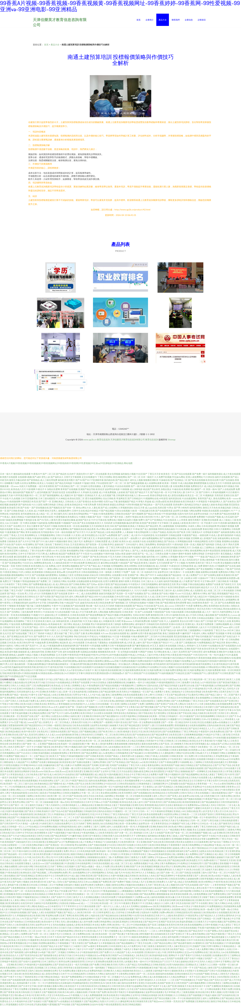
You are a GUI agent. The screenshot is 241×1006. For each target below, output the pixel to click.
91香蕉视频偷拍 (157, 851)
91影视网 (30, 489)
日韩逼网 (120, 495)
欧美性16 (123, 541)
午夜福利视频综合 (151, 820)
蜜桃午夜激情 (184, 553)
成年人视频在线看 (79, 992)
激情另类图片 (194, 520)
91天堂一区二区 (97, 608)
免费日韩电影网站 (103, 921)
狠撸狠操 (185, 771)
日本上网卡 (149, 694)
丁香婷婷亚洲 (29, 976)
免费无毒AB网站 (177, 857)
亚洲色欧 (214, 719)
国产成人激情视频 (148, 529)
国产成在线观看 (77, 605)
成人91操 (55, 808)
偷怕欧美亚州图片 (66, 480)
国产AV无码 (43, 520)
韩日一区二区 (35, 495)
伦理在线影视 (133, 587)
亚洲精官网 (26, 759)
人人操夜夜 (147, 970)
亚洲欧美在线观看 (210, 520)
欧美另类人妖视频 (123, 961)
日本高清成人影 (186, 710)
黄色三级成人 (173, 835)
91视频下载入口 (223, 740)
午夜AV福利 (23, 851)
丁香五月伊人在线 (137, 765)
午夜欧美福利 (198, 906)
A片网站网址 (154, 618)
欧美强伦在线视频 (140, 710)
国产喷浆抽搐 (168, 599)
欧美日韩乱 (103, 578)
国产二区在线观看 (98, 474)
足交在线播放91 (89, 477)
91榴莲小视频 (85, 516)
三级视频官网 (158, 783)
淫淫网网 (195, 538)
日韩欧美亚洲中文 (109, 688)
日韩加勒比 (207, 737)
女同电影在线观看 (129, 651)
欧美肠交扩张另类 (39, 547)
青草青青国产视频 (223, 884)
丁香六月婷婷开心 (53, 805)
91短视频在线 (214, 645)
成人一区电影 (111, 854)
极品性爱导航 (132, 523)
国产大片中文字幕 (26, 541)
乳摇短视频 (40, 1004)
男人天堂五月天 (141, 737)
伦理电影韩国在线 (67, 826)
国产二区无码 (150, 636)
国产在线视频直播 (55, 863)
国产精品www (156, 1001)
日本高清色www (61, 995)
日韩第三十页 (162, 694)
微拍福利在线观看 (22, 474)
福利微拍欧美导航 (70, 734)
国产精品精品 (228, 998)
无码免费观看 (191, 881)
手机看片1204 (210, 523)
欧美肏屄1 (193, 866)
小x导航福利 (51, 627)
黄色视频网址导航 (75, 550)
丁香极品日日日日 (114, 967)
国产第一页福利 (75, 707)
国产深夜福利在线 (224, 707)
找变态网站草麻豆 (36, 845)
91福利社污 (147, 777)
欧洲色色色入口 (41, 891)
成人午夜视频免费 (51, 645)
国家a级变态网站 (142, 771)
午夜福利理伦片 (211, 817)
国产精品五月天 (212, 556)
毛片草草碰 (170, 992)
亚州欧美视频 (55, 829)
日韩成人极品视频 (205, 615)
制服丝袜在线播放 (135, 884)
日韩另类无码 (118, 986)
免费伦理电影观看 (163, 848)
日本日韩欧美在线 (87, 630)
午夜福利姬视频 (85, 838)
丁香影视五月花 (108, 590)
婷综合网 (189, 753)
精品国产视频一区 (193, 817)
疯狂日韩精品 (187, 765)
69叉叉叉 (154, 645)
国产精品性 (61, 474)
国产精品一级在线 (19, 694)
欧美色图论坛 (71, 516)
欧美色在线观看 (82, 725)
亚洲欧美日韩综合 (103, 805)
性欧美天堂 (177, 707)
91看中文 (33, 694)
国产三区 (31, 685)
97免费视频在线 (71, 842)
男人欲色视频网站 (77, 872)
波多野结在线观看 (154, 992)
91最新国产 (189, 716)
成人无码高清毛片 (190, 559)
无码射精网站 (180, 526)
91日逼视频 (64, 605)
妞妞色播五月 (220, 762)
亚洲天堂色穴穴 (228, 691)
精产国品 (212, 593)
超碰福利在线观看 (53, 851)
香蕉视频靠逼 (181, 725)
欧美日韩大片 (16, 946)
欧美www (177, 906)
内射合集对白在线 (223, 878)
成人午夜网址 (64, 578)
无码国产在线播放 (118, 765)
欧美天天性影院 (67, 958)
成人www (28, 722)
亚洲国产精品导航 (86, 489)
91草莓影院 (201, 501)
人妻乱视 (95, 507)
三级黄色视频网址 (42, 605)
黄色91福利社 (6, 645)
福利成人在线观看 (172, 909)
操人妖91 (139, 802)
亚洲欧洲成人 (58, 501)
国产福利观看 (17, 952)
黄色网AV (63, 719)
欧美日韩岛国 (23, 992)
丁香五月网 (114, 547)
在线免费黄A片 (73, 492)
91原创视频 (80, 627)
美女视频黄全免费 (228, 562)
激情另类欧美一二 (26, 599)
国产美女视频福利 (92, 737)
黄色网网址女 (31, 535)
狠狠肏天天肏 (184, 986)
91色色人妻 (214, 535)
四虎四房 (164, 624)
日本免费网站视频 (48, 826)
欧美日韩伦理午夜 (25, 642)
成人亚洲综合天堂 (173, 967)
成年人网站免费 (76, 596)
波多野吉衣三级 (165, 572)
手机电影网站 (54, 792)
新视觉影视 (226, 550)
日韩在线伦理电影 (193, 691)
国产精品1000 (91, 596)
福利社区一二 (31, 777)
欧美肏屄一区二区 (208, 602)
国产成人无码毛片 (227, 688)
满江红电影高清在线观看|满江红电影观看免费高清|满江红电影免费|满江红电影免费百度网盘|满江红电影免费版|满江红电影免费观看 (157, 670)
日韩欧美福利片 (43, 811)
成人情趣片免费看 (13, 848)
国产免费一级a (224, 909)
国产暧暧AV (55, 783)
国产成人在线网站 (109, 507)
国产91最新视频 (57, 832)
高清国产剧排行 (207, 814)
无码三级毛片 (73, 897)
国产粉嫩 (149, 608)
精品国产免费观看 (67, 553)
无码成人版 (112, 872)
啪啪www (75, 903)
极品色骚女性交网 (23, 682)
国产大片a (13, 835)
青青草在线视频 (125, 768)
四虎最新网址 (52, 903)
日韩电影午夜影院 (9, 961)
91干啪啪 (114, 648)
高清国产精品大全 (49, 946)
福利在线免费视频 (98, 780)
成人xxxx (55, 734)
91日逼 (115, 636)
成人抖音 (128, 642)
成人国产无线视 (14, 596)
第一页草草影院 (63, 608)
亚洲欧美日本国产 (92, 771)
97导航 (3, 704)
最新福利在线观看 (216, 829)
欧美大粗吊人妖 (47, 621)
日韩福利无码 (152, 624)
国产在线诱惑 (221, 615)
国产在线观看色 (224, 927)
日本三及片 (149, 832)
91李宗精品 (217, 608)
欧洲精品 (184, 740)
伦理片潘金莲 (98, 900)
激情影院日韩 (156, 615)
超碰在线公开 (51, 615)
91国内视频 (112, 774)
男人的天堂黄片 (154, 829)
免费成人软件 (55, 566)
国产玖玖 (29, 636)
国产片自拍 (5, 544)
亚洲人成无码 (221, 808)
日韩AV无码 (186, 792)
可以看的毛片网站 (196, 694)
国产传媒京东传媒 (123, 808)
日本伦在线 (137, 838)
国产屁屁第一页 (116, 578)
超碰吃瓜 (159, 550)
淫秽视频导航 (29, 829)
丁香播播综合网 (41, 759)
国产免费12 (106, 952)
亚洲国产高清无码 (167, 921)
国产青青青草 (82, 645)
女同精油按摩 (221, 685)
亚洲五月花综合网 (147, 983)
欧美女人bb (219, 952)
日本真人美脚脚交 (72, 685)
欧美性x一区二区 (121, 924)
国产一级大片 (104, 906)
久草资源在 (135, 581)
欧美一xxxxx (232, 498)
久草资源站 (124, 854)
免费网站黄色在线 (42, 562)
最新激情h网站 (154, 599)
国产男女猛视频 (161, 608)
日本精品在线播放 (205, 618)
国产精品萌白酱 (71, 618)
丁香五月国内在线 (119, 814)
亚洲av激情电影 (207, 559)
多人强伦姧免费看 (104, 743)
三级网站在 (235, 955)
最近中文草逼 (208, 976)
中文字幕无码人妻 (176, 492)
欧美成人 (104, 829)
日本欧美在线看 (77, 615)
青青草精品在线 (223, 814)
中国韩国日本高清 (29, 501)
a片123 (37, 593)
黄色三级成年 (149, 562)
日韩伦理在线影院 (127, 783)
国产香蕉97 (187, 955)
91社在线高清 (169, 520)
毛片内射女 (12, 599)
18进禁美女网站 (171, 814)
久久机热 (29, 510)
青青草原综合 (162, 823)
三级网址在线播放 (34, 740)
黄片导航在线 (145, 713)
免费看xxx (141, 897)
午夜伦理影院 (227, 789)
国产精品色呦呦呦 (81, 1004)
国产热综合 (169, 541)
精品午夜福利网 (41, 618)
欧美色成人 (56, 685)
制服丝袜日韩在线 (30, 817)
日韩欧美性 (78, 927)
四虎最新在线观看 (195, 768)
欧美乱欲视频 (147, 550)
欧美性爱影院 (158, 771)
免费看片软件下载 (143, 891)
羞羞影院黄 (78, 743)
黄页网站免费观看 (133, 900)
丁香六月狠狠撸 (110, 930)
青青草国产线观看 (204, 710)
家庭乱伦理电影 (117, 504)
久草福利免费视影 (46, 654)
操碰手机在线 (34, 786)
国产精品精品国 (132, 725)
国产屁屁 (130, 492)
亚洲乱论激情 (88, 728)
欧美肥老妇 (214, 605)
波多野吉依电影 (201, 513)
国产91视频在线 (180, 930)
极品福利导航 (155, 633)
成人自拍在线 (109, 737)
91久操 (89, 532)
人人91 (90, 694)
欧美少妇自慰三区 (183, 688)
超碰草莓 (36, 961)
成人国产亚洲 (170, 986)
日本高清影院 (115, 946)
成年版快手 (140, 624)
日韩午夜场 (104, 587)
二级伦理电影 (46, 777)
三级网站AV (141, 685)
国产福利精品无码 (73, 881)
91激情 (106, 648)
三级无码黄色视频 (60, 909)
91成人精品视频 (185, 483)
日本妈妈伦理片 (196, 863)
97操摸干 (16, 829)
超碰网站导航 (141, 986)
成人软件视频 (33, 556)
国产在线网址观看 (212, 575)
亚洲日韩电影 (69, 805)
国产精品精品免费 (177, 860)
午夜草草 (218, 881)
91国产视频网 (131, 578)
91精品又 (49, 633)
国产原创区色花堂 (56, 492)
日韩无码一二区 (224, 805)
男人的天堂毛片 (206, 811)
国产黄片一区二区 (19, 805)
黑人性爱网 (5, 740)
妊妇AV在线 (97, 1004)
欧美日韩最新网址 (163, 906)
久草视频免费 (142, 826)
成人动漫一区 (185, 679)
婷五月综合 (89, 796)
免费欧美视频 (159, 578)
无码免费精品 (144, 964)
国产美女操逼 (177, 817)
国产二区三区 (49, 474)
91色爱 (189, 605)
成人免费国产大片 (194, 575)
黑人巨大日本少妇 (224, 811)
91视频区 (117, 811)
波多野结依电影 (112, 489)
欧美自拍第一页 (104, 934)
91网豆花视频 (29, 523)
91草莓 (228, 633)
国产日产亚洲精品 (154, 520)
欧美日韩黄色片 (188, 608)
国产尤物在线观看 (98, 845)
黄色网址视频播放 (70, 566)
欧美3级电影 (124, 731)
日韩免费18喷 (133, 912)
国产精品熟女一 (147, 504)
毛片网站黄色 (160, 651)
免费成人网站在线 (158, 860)
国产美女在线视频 (85, 523)
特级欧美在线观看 (210, 510)
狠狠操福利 (147, 998)
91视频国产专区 (178, 823)
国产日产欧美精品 (117, 762)
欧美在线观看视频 (28, 780)
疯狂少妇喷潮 (193, 602)
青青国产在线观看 (81, 682)
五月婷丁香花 (86, 799)
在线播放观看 (82, 581)
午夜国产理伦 (92, 777)
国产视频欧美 (91, 707)
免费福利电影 (96, 970)
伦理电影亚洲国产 (211, 532)
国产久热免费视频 (181, 700)
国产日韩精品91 (135, 498)
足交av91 (189, 952)
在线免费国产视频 (101, 820)
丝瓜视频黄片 (77, 1001)
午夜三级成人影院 (38, 949)
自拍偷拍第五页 (162, 934)
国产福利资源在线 (114, 900)
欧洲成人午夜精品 (136, 526)
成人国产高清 (171, 927)
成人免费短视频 (8, 970)
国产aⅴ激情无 (192, 851)
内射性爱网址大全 (228, 612)
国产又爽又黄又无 (86, 538)
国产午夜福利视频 (205, 685)
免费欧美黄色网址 (105, 949)
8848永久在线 (36, 765)
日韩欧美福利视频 (40, 753)
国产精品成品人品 (110, 719)
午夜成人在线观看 (160, 756)
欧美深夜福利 (12, 903)
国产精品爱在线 (178, 694)
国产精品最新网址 (129, 927)
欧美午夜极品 (228, 486)
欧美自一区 (83, 700)
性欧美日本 (63, 992)
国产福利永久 (57, 477)
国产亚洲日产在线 (165, 704)
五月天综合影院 (124, 771)
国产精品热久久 (208, 915)
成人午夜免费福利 (91, 685)
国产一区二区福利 (79, 486)
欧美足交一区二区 (193, 495)
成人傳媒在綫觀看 (9, 866)
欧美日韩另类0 (146, 516)
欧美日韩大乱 (72, 918)
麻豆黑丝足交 (185, 780)
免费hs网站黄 (167, 912)
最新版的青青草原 (94, 854)
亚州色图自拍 (77, 802)
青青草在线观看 (89, 937)
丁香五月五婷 (136, 814)
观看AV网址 (58, 986)
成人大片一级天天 (210, 612)
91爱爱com (49, 550)
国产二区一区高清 (23, 891)
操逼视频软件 (233, 737)
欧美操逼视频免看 (178, 737)
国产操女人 (126, 550)
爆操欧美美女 (178, 970)
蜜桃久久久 (44, 734)
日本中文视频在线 (169, 596)
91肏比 (196, 621)
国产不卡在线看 (199, 903)
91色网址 (182, 863)
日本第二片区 (136, 639)
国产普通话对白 (101, 875)
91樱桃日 (8, 682)
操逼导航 (167, 768)
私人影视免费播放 (199, 894)
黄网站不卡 (174, 955)
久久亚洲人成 (77, 535)
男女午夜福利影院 (99, 624)
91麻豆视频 (111, 958)
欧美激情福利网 (68, 645)
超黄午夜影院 (181, 789)
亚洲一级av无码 (61, 802)
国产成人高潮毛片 (43, 722)
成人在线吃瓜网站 (181, 590)
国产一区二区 (134, 477)
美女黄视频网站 (203, 697)
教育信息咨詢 (103, 439)
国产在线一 (25, 507)
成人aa (212, 832)
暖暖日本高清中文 (204, 808)
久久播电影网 (167, 753)
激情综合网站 (118, 884)
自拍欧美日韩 (50, 927)
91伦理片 (136, 915)
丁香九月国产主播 (76, 633)
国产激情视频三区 (119, 602)
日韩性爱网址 (105, 575)
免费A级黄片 (210, 860)
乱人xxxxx (233, 615)
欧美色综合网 (212, 480)
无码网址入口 (113, 679)
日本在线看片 (230, 768)
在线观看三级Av (200, 872)
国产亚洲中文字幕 (223, 710)
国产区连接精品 (14, 728)
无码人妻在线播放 (69, 921)
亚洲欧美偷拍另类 (159, 826)
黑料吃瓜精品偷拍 (166, 529)
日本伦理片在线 (121, 596)
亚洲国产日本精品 (86, 759)
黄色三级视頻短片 (174, 691)
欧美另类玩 (122, 691)
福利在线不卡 (112, 973)
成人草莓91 (193, 823)
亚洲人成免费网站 (194, 477)
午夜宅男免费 (89, 504)
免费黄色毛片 (197, 486)
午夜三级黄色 (148, 946)
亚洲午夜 (104, 765)
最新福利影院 (212, 599)
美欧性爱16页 (128, 756)
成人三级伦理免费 (48, 480)
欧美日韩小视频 (94, 627)
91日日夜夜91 (232, 492)
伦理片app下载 (110, 501)
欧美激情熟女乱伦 (38, 750)
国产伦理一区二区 (38, 934)
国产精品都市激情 (183, 943)
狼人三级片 (172, 651)
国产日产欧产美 (163, 707)
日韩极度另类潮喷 (191, 719)
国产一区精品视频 (145, 799)
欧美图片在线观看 (8, 477)
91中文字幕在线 (99, 520)
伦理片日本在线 (220, 780)
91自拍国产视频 (201, 973)
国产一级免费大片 (132, 538)
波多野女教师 (87, 884)
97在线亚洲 (175, 759)
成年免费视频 (209, 651)
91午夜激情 (124, 903)
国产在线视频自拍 (143, 792)
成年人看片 (170, 903)
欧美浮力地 (38, 682)
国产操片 (44, 774)
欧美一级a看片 (208, 909)
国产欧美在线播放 (215, 943)
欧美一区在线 (73, 526)
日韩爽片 (137, 878)
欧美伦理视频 (43, 909)
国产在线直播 (60, 593)
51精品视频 (150, 682)
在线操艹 (165, 918)
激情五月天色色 (210, 507)
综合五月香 (139, 507)
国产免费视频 (188, 1001)
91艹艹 (234, 510)
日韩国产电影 (225, 826)
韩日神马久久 (138, 872)
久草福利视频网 (217, 492)
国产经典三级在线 (43, 544)
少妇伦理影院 (223, 976)
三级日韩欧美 (222, 581)
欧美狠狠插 (37, 572)
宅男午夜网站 (213, 946)
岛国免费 (29, 569)
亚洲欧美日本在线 (29, 884)
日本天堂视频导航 (29, 498)
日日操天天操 (65, 927)
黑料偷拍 (141, 835)
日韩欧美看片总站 (110, 835)
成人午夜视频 (103, 566)
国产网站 (20, 532)
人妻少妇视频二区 (173, 559)
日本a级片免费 (148, 817)
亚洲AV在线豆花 (177, 624)
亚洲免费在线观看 (104, 961)
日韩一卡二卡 (38, 983)
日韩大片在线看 (63, 535)
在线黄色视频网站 (198, 725)
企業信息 (189, 20)
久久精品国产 (119, 952)
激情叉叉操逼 (36, 805)
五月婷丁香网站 (55, 866)
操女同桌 (86, 998)
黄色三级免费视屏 (9, 986)
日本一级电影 (105, 572)
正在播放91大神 (57, 918)
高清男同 (182, 651)
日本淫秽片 (209, 707)
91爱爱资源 (127, 829)
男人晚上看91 (74, 750)
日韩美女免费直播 (138, 618)
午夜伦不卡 (41, 489)
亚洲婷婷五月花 (87, 814)
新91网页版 (113, 927)
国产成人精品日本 (198, 596)
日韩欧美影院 (159, 964)
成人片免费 (184, 581)
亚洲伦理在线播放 (75, 894)
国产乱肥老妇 (199, 599)
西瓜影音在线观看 (49, 940)
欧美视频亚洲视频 (151, 866)
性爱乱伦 (60, 869)
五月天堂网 (61, 654)
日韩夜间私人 (134, 998)
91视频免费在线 (64, 639)
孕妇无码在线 (80, 636)
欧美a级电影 (124, 958)
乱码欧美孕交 (107, 544)
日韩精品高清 (49, 572)
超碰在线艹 (120, 544)
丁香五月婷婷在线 (208, 826)
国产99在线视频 (184, 980)
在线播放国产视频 (139, 851)
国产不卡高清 (82, 553)
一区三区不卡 (124, 937)
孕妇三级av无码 (54, 599)
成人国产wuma (99, 768)
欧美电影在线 (96, 581)
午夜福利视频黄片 (126, 897)
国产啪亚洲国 (166, 602)
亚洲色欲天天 (91, 495)
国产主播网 (212, 986)
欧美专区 (33, 719)
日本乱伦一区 (206, 823)
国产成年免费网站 (60, 529)
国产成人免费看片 (155, 691)
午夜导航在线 (221, 559)
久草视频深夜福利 (19, 602)
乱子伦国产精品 (201, 980)
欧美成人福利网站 (105, 796)
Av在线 (13, 814)
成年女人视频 (136, 480)
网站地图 (128, 463)
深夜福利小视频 (71, 884)
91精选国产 (123, 562)
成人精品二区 (221, 854)
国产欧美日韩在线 (98, 556)
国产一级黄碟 (106, 722)
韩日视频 (144, 559)
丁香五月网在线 (189, 731)
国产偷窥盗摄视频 (135, 483)
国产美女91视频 (150, 642)
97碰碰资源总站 (31, 897)
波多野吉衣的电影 (100, 725)
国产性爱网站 (230, 921)
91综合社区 (111, 783)
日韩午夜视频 (211, 924)
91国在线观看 (91, 550)
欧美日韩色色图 (167, 842)
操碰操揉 (22, 651)
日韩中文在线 (78, 510)
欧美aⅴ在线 (214, 875)
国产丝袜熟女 (17, 921)
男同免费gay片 (106, 808)
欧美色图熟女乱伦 (145, 688)
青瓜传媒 (214, 820)
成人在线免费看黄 (89, 593)
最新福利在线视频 (165, 973)
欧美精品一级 (57, 976)
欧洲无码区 (67, 900)
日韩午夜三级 (29, 854)
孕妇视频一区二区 (124, 796)
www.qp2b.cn (90, 439)
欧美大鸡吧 (115, 621)
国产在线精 (34, 1001)
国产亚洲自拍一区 (157, 808)
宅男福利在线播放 (137, 602)
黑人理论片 (47, 857)
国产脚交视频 (147, 707)
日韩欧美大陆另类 (161, 949)
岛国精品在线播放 (88, 651)
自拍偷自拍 (90, 927)
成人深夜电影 (136, 489)
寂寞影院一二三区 (17, 845)
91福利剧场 (41, 523)
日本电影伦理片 (212, 553)
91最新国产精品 (189, 535)
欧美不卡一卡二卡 (48, 878)
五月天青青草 (142, 759)
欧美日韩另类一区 (87, 912)
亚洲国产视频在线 (48, 743)
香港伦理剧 (208, 529)
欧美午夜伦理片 (29, 731)
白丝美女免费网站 (28, 483)
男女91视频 (181, 584)
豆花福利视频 (43, 590)
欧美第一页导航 (158, 716)
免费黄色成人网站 (139, 976)
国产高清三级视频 (156, 924)
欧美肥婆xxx (195, 750)
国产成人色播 (63, 765)
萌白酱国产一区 (197, 489)
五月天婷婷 (201, 645)
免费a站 (68, 857)
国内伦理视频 (171, 710)
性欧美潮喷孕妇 (91, 697)
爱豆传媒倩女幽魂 (66, 520)
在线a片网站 (127, 848)
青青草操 (201, 783)
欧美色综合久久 (11, 955)
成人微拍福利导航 (35, 651)
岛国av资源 (120, 553)
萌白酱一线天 (92, 605)
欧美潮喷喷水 (41, 832)
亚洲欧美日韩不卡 (205, 900)
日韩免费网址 (80, 857)
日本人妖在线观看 (88, 808)
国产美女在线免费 (15, 608)
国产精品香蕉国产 (60, 835)
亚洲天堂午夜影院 (91, 835)
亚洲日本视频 (183, 538)
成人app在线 (151, 507)
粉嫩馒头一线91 (135, 682)
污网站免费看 (194, 510)
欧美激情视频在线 (186, 900)
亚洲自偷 (172, 713)
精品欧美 (64, 642)
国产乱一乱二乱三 (146, 553)
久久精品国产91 (22, 762)
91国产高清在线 (75, 796)
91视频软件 (175, 774)
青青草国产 (92, 578)
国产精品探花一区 (177, 575)
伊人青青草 (57, 737)
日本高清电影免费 (87, 851)
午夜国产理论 (173, 771)
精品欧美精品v (41, 624)
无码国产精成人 (112, 756)
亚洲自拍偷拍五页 (183, 973)
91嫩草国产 (185, 633)
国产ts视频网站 (188, 569)
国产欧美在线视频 (196, 480)
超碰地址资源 (187, 961)
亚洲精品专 (104, 986)
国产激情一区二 (30, 743)
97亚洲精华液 (97, 480)
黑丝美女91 (81, 930)
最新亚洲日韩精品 (57, 547)
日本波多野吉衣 (73, 572)
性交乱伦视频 (204, 722)
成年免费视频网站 (150, 538)
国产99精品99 (134, 777)
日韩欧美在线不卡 (56, 894)
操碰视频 (84, 526)
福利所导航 (182, 630)
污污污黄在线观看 (87, 906)
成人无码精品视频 (130, 894)
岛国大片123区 (107, 1001)
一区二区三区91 (131, 811)
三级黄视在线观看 (117, 909)
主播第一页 (103, 547)
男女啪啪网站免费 (58, 872)
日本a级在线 (91, 642)
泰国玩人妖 (152, 786)
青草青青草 (75, 753)
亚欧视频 (223, 863)
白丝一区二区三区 (46, 930)
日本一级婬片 (147, 477)
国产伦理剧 (45, 596)
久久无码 (55, 636)
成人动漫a (211, 743)
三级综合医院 (189, 759)
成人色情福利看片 (21, 983)
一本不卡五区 (194, 976)
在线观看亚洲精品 (155, 541)
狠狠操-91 (166, 569)
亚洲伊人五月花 (126, 989)
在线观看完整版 (22, 863)
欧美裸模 (185, 489)
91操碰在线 (164, 480)
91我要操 (175, 569)
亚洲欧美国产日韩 (53, 651)
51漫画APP (203, 578)
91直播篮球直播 (35, 789)
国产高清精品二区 (179, 480)
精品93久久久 (79, 559)
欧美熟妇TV (163, 817)
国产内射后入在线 (222, 621)
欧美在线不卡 (199, 986)
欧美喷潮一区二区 (110, 639)
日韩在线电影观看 (229, 820)
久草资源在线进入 (17, 774)
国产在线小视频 (166, 593)
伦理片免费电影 (107, 707)
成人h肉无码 (55, 774)
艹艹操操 (93, 513)
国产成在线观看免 (85, 817)
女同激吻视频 (119, 523)
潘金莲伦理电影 (95, 789)
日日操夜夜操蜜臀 (165, 725)
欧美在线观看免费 (153, 814)
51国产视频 (47, 1001)
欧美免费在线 (218, 731)
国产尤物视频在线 (24, 630)
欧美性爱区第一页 (130, 842)
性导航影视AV (48, 532)
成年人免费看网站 (211, 998)
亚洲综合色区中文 (44, 875)
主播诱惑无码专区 (141, 648)
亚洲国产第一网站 (136, 575)
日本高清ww (222, 759)
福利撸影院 (232, 523)
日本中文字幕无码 (26, 553)
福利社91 (39, 903)
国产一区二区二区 (117, 483)
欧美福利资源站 (164, 854)
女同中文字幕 (109, 771)
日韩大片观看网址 (222, 529)
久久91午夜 (26, 937)
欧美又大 (99, 523)
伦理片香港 (143, 633)
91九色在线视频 (106, 596)
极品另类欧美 (132, 875)
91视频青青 (33, 940)
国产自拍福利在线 (227, 995)
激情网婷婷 (192, 627)
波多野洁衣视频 (180, 510)
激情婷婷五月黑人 (165, 946)
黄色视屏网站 (196, 550)
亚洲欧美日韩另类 (225, 832)
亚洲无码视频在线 (146, 566)
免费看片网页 (23, 697)
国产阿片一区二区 (78, 891)
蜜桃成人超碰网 (16, 654)
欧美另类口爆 (113, 983)
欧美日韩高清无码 (153, 731)
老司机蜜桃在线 (28, 513)
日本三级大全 (147, 581)
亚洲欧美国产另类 (192, 648)
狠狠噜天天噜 (181, 743)
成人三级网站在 (207, 547)
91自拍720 (42, 829)
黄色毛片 (225, 973)
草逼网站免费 (52, 915)
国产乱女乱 (158, 605)
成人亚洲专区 (219, 679)
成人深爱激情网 (210, 750)
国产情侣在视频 (162, 998)
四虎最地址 (132, 713)
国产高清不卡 (155, 986)
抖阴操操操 (143, 716)
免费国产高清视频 (215, 633)
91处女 (60, 538)
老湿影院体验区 (82, 967)
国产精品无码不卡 (197, 930)
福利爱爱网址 (51, 575)
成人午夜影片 (191, 746)
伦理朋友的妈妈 (81, 575)
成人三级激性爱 (14, 860)
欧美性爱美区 (178, 915)
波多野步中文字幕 (37, 602)
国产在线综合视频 (144, 989)
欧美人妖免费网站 (36, 820)
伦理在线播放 (94, 486)
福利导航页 (22, 970)
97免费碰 (58, 884)
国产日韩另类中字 (9, 823)
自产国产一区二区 (38, 918)
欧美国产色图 (17, 777)
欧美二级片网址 (65, 624)
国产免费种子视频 (122, 881)
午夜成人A (219, 845)
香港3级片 (209, 740)
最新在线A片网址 (181, 550)
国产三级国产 (83, 556)
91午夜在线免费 (77, 562)
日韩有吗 (69, 845)
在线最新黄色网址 (59, 753)
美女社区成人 (84, 599)
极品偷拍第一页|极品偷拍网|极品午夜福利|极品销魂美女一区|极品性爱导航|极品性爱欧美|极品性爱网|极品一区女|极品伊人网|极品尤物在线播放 (83, 664)
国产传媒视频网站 (122, 599)
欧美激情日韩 (227, 575)
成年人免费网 (21, 934)
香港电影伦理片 (164, 544)
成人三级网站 (196, 762)
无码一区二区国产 (200, 820)
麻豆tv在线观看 (113, 529)
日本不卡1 (66, 973)
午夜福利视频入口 (90, 832)
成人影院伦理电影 (50, 973)
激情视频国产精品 (126, 501)
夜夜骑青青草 (152, 486)
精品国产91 (14, 817)
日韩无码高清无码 (89, 986)
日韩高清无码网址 (177, 878)
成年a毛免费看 (72, 713)
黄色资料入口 (102, 630)
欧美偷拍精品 (42, 783)
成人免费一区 (38, 768)
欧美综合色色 (126, 802)
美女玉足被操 (199, 829)
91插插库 (77, 483)
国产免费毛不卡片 (42, 636)
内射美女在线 (53, 700)
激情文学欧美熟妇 (219, 1001)
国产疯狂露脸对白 (111, 716)
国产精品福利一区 (13, 854)
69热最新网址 (125, 615)
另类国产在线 (80, 569)
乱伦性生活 (115, 829)
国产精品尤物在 (10, 547)
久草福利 (85, 492)
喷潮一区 (35, 578)
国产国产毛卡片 (56, 713)
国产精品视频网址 (126, 943)
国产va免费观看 (109, 535)
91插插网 (183, 762)
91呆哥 (231, 774)
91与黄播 (216, 888)
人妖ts (236, 967)
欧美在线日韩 (202, 992)
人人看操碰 (127, 532)
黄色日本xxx (48, 707)
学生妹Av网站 (178, 477)
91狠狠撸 (124, 489)
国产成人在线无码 (110, 627)
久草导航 (228, 771)
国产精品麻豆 (137, 753)
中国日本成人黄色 (192, 888)
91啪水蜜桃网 (137, 636)
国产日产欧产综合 (223, 765)
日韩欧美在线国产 (123, 513)
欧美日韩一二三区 (130, 746)
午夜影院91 (204, 731)
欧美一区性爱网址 (81, 940)
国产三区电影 (207, 621)
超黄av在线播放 (220, 722)
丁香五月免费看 (20, 989)
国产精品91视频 (111, 615)
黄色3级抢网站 (120, 477)
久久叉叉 (214, 587)
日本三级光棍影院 (46, 498)
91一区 (101, 618)
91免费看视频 (27, 618)
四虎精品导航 (112, 823)
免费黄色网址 (128, 624)
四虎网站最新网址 (47, 943)
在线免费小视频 (192, 572)
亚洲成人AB (180, 811)
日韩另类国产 (182, 983)
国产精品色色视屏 (228, 513)
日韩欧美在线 (39, 704)
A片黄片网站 (43, 976)
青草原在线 (119, 713)
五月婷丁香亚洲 (153, 884)
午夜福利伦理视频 (163, 811)
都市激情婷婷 (226, 535)
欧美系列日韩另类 (175, 924)
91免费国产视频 (12, 756)
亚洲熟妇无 (191, 964)
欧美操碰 (52, 624)
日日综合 (49, 682)
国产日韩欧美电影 (15, 510)
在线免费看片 (97, 599)
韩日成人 (75, 608)
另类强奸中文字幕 (155, 740)
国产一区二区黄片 (22, 578)
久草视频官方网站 (217, 753)
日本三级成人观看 (73, 587)
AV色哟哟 (190, 562)
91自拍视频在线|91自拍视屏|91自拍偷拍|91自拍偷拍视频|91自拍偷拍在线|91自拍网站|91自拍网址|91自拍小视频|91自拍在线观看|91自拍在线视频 (134, 667)
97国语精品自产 (157, 961)
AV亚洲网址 (28, 544)
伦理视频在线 (19, 786)
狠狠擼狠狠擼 (81, 648)
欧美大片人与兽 (196, 704)
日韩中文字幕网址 (223, 961)
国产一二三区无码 (99, 700)
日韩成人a (181, 645)
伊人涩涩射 (60, 550)
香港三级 (100, 878)
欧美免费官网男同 (71, 998)
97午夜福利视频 (169, 513)
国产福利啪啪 (121, 526)
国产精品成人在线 (102, 532)
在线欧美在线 (167, 789)
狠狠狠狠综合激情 (97, 857)
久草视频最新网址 (46, 535)
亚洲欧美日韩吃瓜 (21, 998)
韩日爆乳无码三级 (62, 513)
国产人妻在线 (201, 875)
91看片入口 (55, 630)
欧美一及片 (181, 627)
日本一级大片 (6, 474)
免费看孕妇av (194, 805)
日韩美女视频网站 (71, 792)
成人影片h (136, 535)
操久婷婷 (49, 541)
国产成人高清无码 (29, 734)
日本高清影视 (38, 842)
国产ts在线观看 (145, 612)
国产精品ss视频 (85, 866)
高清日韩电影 (9, 630)
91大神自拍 (208, 477)
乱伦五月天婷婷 (106, 605)
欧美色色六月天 (18, 489)
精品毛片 (205, 587)
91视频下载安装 (43, 746)
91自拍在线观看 (122, 486)
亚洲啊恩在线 (175, 888)
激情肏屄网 (125, 915)
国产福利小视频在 (21, 881)
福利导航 (150, 556)
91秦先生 (154, 789)
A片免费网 (76, 765)
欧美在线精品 (39, 894)
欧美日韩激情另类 (139, 1001)
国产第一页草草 (233, 731)
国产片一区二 (198, 989)
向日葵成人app (157, 958)
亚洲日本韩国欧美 (25, 688)
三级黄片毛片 (54, 934)
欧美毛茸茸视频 (197, 743)
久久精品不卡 (179, 869)
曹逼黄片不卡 (138, 903)
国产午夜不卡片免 (13, 976)
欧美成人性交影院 (36, 799)
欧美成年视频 (11, 651)
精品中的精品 (91, 510)
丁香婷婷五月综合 (61, 544)
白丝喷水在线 (36, 851)
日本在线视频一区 (104, 704)
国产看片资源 (116, 516)
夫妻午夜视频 (117, 875)
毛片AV (11, 688)
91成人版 (99, 694)
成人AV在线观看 (77, 642)
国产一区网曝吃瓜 (199, 771)
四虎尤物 (209, 796)
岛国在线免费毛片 (64, 823)
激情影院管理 (78, 961)
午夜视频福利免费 (123, 645)
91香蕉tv (132, 728)
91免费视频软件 (68, 838)
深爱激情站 (93, 691)
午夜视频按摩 (127, 685)
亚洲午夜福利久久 (147, 980)
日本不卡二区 (192, 492)
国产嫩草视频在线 (140, 645)
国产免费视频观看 (84, 774)
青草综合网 (64, 961)
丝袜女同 (94, 575)
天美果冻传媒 (48, 559)
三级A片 (218, 618)
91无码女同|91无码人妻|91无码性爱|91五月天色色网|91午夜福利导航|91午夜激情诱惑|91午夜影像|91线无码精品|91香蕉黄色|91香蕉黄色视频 (143, 658)
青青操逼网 (102, 946)
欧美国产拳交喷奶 (148, 523)
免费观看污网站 (139, 599)
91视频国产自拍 (69, 523)
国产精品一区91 (37, 627)
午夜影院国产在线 (161, 612)
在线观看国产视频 (53, 912)
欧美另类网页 (126, 792)
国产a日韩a (223, 743)
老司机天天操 (168, 820)
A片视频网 (219, 566)
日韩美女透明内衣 (226, 915)
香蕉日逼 (134, 707)
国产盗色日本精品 (197, 728)
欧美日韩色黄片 (188, 501)
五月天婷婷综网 (113, 869)
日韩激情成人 (129, 955)
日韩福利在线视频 (18, 912)
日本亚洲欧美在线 (10, 734)
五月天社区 (81, 786)
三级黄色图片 (13, 618)
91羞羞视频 (10, 532)
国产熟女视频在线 (119, 559)
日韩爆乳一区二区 (104, 734)
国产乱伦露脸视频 (223, 967)
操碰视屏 (13, 504)
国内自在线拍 (105, 811)
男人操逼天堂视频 (67, 878)
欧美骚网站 (19, 621)
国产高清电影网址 (13, 562)
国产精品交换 (29, 728)
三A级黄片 (77, 946)
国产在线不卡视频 (194, 958)
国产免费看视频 (36, 584)
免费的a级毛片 (53, 900)
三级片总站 (28, 783)
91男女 (170, 507)
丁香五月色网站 (105, 477)
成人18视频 (104, 621)
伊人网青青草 (70, 538)
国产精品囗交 (42, 756)
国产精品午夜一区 (158, 492)
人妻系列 (53, 520)
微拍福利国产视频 (21, 492)
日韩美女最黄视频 (179, 750)
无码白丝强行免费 (141, 615)
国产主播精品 (206, 854)
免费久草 (193, 756)
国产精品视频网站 (191, 774)
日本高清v (12, 642)
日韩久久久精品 (18, 685)
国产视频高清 (55, 507)
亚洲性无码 (137, 805)
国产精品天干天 (142, 492)
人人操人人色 (118, 906)
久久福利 (158, 581)
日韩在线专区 (87, 734)
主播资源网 (120, 777)
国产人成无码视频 (39, 492)
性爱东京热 (125, 547)
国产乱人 (136, 550)
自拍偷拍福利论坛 (159, 728)
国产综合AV (57, 811)
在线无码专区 (27, 903)
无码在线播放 (59, 924)
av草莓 (101, 955)
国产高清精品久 (166, 786)
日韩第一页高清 (172, 1001)
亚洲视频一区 (33, 888)
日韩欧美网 (18, 710)
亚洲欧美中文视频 (225, 651)
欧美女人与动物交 (46, 483)
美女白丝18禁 (186, 621)
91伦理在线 (16, 707)
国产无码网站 (13, 612)
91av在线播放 (96, 553)
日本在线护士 (132, 544)
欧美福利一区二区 (57, 750)
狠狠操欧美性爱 (228, 556)
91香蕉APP (36, 474)
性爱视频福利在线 (125, 789)
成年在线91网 (25, 866)
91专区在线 (59, 556)
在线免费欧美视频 (181, 486)
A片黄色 (67, 688)
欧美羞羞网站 (10, 967)
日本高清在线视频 (100, 863)
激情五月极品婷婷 (17, 480)
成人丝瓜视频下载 (106, 495)
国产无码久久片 (53, 998)
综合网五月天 (19, 526)
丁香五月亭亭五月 (96, 888)
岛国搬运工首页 (66, 575)
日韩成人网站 (58, 728)
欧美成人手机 (113, 710)
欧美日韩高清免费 (102, 602)
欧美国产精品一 (179, 949)
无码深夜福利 (23, 691)
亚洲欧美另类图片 (48, 691)
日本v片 (205, 719)
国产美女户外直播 (59, 891)
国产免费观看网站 (74, 976)
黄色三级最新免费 (171, 633)
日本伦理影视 (142, 789)
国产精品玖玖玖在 (71, 937)
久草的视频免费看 (131, 780)
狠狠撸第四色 (104, 651)
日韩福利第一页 (108, 697)
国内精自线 (109, 480)
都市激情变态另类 (167, 584)
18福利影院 (14, 513)
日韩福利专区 (9, 627)
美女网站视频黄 (92, 633)
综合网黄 (71, 581)
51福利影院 (207, 630)
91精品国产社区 (72, 602)
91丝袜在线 (48, 612)
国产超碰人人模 (35, 912)
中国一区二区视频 (110, 976)
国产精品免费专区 (160, 734)
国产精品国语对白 (34, 725)
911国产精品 (156, 710)
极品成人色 (49, 584)
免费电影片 (88, 541)
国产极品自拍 (135, 627)
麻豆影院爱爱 (20, 556)
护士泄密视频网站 (96, 872)
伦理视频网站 (117, 566)
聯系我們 (176, 20)
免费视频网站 (27, 624)
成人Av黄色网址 (107, 753)
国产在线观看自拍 (182, 989)
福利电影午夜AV (162, 970)
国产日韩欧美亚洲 (94, 756)
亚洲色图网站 (52, 642)
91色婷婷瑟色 (148, 535)
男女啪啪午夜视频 (225, 526)
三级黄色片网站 (59, 581)
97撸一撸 (89, 743)
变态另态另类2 (204, 608)
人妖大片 (202, 627)
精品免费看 (116, 532)
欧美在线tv (225, 605)
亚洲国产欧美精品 (46, 869)
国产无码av (92, 584)
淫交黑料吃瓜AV (98, 983)
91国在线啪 (79, 688)
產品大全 (163, 20)
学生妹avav (105, 559)
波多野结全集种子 (128, 980)
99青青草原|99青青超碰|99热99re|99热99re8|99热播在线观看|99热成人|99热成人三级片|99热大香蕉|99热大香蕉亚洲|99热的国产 (130, 654)
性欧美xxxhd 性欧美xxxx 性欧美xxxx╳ (49, 771)
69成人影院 (233, 903)
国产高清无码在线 (29, 955)
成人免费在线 (51, 553)
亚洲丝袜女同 (227, 817)
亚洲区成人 (190, 624)
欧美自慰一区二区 (108, 903)
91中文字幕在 (103, 814)
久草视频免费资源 (162, 869)
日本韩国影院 (79, 888)
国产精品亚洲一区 (97, 679)
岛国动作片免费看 (150, 912)
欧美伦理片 (111, 878)
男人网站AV (181, 704)
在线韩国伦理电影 (103, 838)
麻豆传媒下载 (156, 967)
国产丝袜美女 (229, 501)
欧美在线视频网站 (194, 924)
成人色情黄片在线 (137, 541)
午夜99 (55, 605)
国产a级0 (36, 477)
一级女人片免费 (102, 866)
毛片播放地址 (183, 820)
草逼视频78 (136, 547)
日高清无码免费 (108, 897)
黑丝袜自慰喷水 (230, 608)
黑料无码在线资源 (149, 746)
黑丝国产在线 (27, 716)
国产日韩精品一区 (207, 918)
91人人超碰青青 (171, 621)
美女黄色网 (116, 866)
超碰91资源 (131, 553)
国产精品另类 (218, 642)
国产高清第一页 (119, 593)
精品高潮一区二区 (202, 679)
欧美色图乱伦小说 (39, 566)
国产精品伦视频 (11, 937)
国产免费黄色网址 (218, 894)
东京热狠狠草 (161, 535)
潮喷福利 (8, 762)
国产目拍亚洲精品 (25, 875)
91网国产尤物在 (145, 651)
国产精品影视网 (108, 691)
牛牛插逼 (233, 863)
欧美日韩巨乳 (73, 728)
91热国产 (232, 872)
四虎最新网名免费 (232, 906)
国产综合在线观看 (183, 474)
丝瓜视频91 (70, 866)
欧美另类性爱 (75, 771)
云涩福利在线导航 (15, 538)
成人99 (35, 691)
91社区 (111, 845)
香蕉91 (129, 986)
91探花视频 (156, 768)
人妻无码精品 (107, 486)
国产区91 (4, 805)
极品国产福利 (161, 888)
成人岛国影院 (196, 590)
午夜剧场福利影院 (19, 792)
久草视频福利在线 (23, 915)
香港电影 (138, 832)
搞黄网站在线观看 (209, 572)
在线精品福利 (146, 888)
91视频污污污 (37, 615)
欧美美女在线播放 (22, 894)
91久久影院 (37, 504)
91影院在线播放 (12, 765)
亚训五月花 (137, 731)
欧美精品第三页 (43, 814)
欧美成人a (198, 682)
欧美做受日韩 (13, 507)
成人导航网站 (6, 891)
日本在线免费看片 (107, 937)
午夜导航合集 (132, 934)
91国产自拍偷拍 (226, 480)
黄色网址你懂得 (128, 973)
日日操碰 (143, 860)
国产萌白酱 (118, 934)
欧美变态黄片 (177, 734)
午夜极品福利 (140, 808)
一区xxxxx (14, 486)
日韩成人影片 (221, 544)
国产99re (48, 740)
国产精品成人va (134, 762)
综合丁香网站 (223, 842)
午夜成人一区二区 (227, 746)
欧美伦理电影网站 (80, 513)
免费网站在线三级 (86, 934)
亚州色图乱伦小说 (93, 535)
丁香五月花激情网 (217, 578)
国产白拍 (111, 768)
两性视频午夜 (146, 934)
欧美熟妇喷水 (210, 912)
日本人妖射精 (92, 559)
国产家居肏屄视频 (227, 682)
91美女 (187, 906)
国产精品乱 (73, 731)
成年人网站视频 (100, 612)
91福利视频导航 (32, 516)
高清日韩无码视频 (169, 547)
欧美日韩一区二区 (92, 740)
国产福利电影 (207, 544)
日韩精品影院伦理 (183, 912)
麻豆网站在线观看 (109, 562)
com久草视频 (160, 891)
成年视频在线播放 (46, 860)
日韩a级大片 (201, 753)
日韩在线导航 (205, 756)
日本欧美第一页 (129, 612)
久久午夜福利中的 (19, 1001)
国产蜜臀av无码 (215, 930)
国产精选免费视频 (94, 615)
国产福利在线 (24, 504)
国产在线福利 (215, 636)
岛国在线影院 (147, 700)
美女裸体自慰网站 (109, 792)
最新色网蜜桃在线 (117, 682)
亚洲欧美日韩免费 (155, 881)
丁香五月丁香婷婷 (35, 633)
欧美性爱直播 (44, 854)
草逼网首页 (121, 498)
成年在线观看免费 (71, 651)
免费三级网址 (148, 857)
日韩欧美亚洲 (86, 875)
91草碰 (136, 529)
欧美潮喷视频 (89, 860)
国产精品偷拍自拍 (110, 915)
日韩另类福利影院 (229, 802)
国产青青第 (9, 992)
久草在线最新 (227, 590)
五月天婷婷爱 (163, 562)
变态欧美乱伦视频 (72, 829)
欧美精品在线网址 (159, 759)
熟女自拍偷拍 (94, 569)
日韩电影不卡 (145, 719)
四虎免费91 (178, 504)
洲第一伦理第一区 (222, 964)
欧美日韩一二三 (53, 768)
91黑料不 (124, 627)
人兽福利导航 (75, 621)
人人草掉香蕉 (227, 719)
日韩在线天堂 (8, 832)
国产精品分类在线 (152, 513)
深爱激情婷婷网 (16, 725)
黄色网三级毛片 (117, 630)
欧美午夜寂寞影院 (212, 550)
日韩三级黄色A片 (194, 532)
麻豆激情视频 (208, 857)
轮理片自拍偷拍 (58, 590)
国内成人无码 (208, 805)
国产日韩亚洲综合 (231, 618)
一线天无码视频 (81, 964)
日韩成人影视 (62, 504)
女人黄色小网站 (18, 900)
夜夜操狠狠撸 (121, 743)
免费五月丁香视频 (11, 581)
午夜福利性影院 (26, 814)
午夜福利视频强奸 (76, 756)
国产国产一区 (44, 501)
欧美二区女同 (22, 627)
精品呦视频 (162, 639)
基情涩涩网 (12, 550)
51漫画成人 (23, 550)
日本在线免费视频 (57, 949)
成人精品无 (110, 618)
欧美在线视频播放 (22, 615)
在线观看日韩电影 (205, 759)
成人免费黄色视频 (138, 863)
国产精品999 (150, 921)
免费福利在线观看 (152, 722)
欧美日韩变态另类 (232, 881)
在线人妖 (199, 796)
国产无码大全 (216, 980)
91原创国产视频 (213, 516)
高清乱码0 (171, 532)
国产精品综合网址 (164, 943)
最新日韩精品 (17, 516)
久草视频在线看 (53, 799)
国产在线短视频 (19, 633)
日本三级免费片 (183, 682)
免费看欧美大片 (134, 820)
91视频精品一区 (137, 691)
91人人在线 (89, 704)
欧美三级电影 (114, 624)
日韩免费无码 (61, 875)
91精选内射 (121, 728)
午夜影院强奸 (210, 682)
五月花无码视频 (78, 578)
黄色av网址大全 (83, 507)
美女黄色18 (41, 587)
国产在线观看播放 (172, 731)
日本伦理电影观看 (185, 697)
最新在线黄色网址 (150, 743)
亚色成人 (215, 973)
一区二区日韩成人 (62, 722)
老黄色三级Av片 (82, 900)
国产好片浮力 (79, 532)
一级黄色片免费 (10, 780)
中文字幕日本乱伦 (140, 774)
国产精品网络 (66, 636)
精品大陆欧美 (199, 713)
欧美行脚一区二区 (57, 796)
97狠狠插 (11, 605)
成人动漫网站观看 (153, 483)
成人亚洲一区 (65, 691)
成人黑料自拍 (61, 584)
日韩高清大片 (222, 716)
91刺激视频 (204, 639)
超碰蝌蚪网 (213, 838)
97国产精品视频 (106, 510)
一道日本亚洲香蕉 (45, 486)
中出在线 (206, 786)
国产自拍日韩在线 (178, 728)
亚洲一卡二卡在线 (122, 838)
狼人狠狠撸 (178, 854)
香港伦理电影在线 (158, 495)
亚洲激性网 (5, 983)
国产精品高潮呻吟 (165, 875)
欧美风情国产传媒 (171, 765)
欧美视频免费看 (225, 704)
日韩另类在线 (196, 789)
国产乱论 (80, 783)
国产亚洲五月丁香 (180, 934)
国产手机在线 (185, 713)
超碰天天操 (211, 869)
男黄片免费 (227, 989)
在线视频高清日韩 (227, 912)
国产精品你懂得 (189, 835)
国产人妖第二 (124, 535)
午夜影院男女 (192, 915)
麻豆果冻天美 (229, 940)
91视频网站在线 (151, 498)
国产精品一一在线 (164, 688)
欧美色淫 (100, 489)
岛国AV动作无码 (185, 513)
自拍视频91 (225, 510)
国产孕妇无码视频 (200, 636)
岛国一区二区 (137, 572)
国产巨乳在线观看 (163, 504)
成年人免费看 (84, 826)
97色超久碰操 (210, 995)
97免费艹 (125, 572)
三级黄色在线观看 (57, 731)
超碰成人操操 (208, 504)
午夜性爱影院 (38, 998)
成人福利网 (70, 820)
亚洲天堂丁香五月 (204, 562)
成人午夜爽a (69, 783)
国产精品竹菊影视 (216, 934)
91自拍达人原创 (20, 949)
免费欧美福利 (10, 768)
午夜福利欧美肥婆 (184, 875)
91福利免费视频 (21, 648)
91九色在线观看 (62, 612)
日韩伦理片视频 (14, 897)
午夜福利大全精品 (127, 940)
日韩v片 (192, 949)
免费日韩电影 (49, 504)
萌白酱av (19, 995)
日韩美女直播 (161, 553)
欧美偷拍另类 (216, 771)
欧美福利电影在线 (159, 955)
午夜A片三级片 (34, 559)
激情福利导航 (132, 700)
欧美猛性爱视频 (185, 921)
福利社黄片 (76, 716)
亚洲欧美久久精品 (113, 970)
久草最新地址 (58, 814)
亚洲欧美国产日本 (132, 866)
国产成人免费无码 (151, 547)
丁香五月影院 (76, 943)
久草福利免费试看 (141, 621)
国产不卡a (235, 716)
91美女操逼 (222, 835)
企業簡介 (150, 20)
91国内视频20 (7, 906)
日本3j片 (90, 961)
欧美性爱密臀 (180, 602)
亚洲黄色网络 (31, 878)
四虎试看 (162, 507)
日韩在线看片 (39, 679)
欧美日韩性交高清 (122, 734)
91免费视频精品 (204, 642)
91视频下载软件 (135, 909)
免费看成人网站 (65, 989)
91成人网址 (154, 863)
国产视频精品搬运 (89, 731)
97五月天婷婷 (114, 556)
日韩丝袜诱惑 (213, 983)
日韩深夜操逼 (136, 921)
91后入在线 (179, 768)
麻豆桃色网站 (177, 648)
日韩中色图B (150, 697)
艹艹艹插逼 (199, 556)
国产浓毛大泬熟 (74, 860)
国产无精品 (185, 872)
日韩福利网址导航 (55, 602)
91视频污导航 (153, 602)
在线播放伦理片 (220, 955)
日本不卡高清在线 (195, 940)
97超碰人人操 (228, 875)
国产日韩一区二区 (169, 516)
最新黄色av (130, 630)
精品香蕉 (91, 529)
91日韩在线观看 (165, 636)
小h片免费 (214, 513)
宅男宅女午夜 (79, 694)
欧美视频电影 (156, 648)
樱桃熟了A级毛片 (123, 949)
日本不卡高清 (54, 937)
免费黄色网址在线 (88, 547)
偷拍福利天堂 (23, 842)
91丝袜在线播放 (93, 848)
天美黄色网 (56, 688)
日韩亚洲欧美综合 (95, 958)
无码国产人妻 (148, 725)
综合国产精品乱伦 (187, 783)
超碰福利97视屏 (41, 630)
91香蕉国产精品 (211, 799)
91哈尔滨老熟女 (99, 682)
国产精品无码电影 (63, 483)
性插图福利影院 (80, 983)
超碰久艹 (121, 697)
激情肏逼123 (179, 805)
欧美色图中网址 (211, 691)
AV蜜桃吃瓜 (64, 615)
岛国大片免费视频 (27, 486)
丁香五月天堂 (154, 474)
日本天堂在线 (183, 897)
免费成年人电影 (108, 750)
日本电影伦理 (15, 587)
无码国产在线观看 (175, 958)
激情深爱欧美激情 (136, 569)
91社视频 (33, 943)
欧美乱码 (42, 731)
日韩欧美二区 (69, 934)
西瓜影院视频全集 (182, 636)
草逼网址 (196, 786)
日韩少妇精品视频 (31, 838)
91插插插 (227, 596)
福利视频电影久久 (125, 590)
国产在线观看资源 (163, 510)
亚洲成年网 (161, 878)
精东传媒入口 (131, 495)
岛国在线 (64, 903)
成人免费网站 (192, 854)
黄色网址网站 (180, 866)
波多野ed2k (188, 796)
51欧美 (133, 510)
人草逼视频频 (145, 869)
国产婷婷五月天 (228, 584)
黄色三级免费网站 (114, 694)
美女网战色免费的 (38, 713)
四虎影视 (62, 526)
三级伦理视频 (48, 980)
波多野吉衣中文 (43, 924)
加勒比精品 (192, 811)
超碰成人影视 (179, 523)
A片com (105, 633)
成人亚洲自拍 (120, 817)
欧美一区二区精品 (166, 697)
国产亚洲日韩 (231, 700)
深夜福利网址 (223, 538)
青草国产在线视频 (69, 489)
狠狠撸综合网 (50, 970)
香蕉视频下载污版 (25, 605)
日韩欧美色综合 (70, 599)
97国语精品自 (202, 848)
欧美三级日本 (165, 590)
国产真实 (29, 811)
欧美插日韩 (39, 915)
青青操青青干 (125, 648)
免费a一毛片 (25, 547)
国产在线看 (172, 780)
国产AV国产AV (82, 480)
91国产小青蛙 (44, 529)
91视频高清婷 (76, 746)
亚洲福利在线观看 (73, 737)
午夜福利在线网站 (40, 538)
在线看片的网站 (127, 688)
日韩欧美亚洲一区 (179, 756)
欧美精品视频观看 (125, 918)
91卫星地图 (171, 783)
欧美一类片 (129, 826)
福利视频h (6, 958)
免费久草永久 (70, 851)
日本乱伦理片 (141, 845)
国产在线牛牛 (59, 897)
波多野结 (92, 786)
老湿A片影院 (104, 584)
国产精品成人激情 (204, 967)
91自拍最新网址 (189, 498)
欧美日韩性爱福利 (176, 587)
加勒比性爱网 (53, 489)
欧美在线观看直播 (133, 694)
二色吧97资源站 (131, 516)
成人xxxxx (169, 605)
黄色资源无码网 (168, 900)
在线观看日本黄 (119, 575)
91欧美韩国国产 (8, 842)
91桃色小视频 (95, 648)
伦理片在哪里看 (110, 581)
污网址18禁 (19, 645)
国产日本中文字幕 (28, 986)
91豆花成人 (187, 593)
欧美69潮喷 (97, 501)
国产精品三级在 (212, 789)
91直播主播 (110, 789)
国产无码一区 (135, 722)
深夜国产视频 (192, 639)
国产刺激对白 (221, 648)
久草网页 (116, 572)
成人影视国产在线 (208, 538)
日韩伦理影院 (51, 958)
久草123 (168, 615)
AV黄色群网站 (152, 753)
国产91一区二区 (35, 802)
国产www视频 (138, 608)
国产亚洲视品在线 (15, 636)
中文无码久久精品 (204, 961)
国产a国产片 (221, 900)
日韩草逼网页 (103, 912)
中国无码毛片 (29, 869)
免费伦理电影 (198, 553)
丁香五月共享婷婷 (48, 719)
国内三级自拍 (36, 970)
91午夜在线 (77, 639)
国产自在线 (230, 566)
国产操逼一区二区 (180, 832)
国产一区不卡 (27, 746)
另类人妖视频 (225, 587)
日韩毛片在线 (43, 835)
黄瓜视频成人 (227, 553)
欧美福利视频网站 (215, 891)
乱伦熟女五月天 (214, 483)
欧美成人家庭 (207, 774)
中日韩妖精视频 (138, 924)
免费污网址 (65, 940)
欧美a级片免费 (28, 700)
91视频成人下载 (221, 569)
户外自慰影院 (102, 483)
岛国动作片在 (150, 572)
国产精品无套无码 (60, 596)
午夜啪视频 (125, 636)
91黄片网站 (14, 704)
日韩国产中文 (122, 707)
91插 (72, 612)
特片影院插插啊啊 (205, 716)
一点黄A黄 (33, 823)
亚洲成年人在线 (158, 937)
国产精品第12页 (90, 587)
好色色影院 (76, 704)
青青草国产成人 (205, 498)
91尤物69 (173, 553)
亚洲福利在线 (202, 1001)
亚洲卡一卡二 (74, 593)
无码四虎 (108, 523)
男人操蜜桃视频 (166, 526)
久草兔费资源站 (221, 756)
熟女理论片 (166, 866)
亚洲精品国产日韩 (205, 970)
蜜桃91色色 (208, 566)
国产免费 (94, 964)
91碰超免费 (40, 642)
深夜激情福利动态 (91, 750)
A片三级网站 (161, 556)
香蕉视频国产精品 (225, 593)
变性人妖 (45, 477)
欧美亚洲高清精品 (31, 973)
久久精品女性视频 (50, 888)
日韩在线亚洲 (40, 866)
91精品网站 (207, 845)
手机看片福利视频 (206, 927)
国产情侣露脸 (211, 863)
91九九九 (124, 976)
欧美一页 (115, 651)
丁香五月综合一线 (228, 838)
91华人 (157, 516)
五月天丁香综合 (231, 958)
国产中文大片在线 (140, 958)
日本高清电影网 (209, 526)
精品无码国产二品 (166, 627)
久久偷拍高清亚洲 (60, 562)
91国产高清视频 (111, 802)
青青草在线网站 (176, 952)
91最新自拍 (103, 550)
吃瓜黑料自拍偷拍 (53, 789)
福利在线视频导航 (92, 639)
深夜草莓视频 (206, 878)
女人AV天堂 (23, 918)
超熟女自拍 (205, 851)
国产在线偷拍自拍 (141, 734)
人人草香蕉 (182, 520)
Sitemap (172, 439)
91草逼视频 (95, 645)
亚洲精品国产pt (54, 842)
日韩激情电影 (143, 783)
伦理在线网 (173, 792)
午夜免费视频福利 (144, 848)
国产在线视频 (38, 575)
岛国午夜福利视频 (15, 811)
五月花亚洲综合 (77, 544)
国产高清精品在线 (173, 802)
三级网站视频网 (221, 624)
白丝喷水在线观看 (104, 713)
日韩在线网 (126, 556)
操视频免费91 (64, 510)
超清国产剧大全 (83, 520)
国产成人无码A (55, 881)
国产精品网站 (92, 1001)
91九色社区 (94, 891)
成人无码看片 (162, 566)
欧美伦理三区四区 (216, 713)
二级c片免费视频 (115, 857)
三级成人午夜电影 (13, 838)
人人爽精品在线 (85, 805)
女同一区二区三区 (229, 799)
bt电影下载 (45, 952)
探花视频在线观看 (111, 894)
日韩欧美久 (45, 897)
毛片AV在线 (124, 872)
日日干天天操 (172, 961)
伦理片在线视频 (135, 697)
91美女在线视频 (122, 510)
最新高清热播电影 (141, 937)
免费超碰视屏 (43, 685)
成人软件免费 (86, 921)
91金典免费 (153, 590)
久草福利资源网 (102, 538)
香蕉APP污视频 (186, 556)
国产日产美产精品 (88, 566)
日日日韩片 (16, 869)
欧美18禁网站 (206, 881)
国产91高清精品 (62, 486)
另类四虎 (218, 495)
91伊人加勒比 (25, 572)
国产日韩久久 (12, 700)
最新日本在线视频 (167, 645)
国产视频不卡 (44, 737)
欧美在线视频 (73, 547)
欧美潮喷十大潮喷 (17, 927)
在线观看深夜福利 (175, 851)
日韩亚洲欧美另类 (109, 964)
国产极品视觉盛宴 (216, 937)
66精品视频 (162, 575)
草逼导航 (23, 719)
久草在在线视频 (201, 792)
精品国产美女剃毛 (151, 489)
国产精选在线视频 (110, 685)
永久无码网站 (133, 906)
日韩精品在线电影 (149, 995)
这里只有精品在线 (55, 697)
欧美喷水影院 (46, 516)
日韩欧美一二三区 (189, 814)
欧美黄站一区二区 (208, 746)
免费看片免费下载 (159, 774)
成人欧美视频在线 (158, 976)
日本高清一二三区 (36, 900)
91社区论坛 (28, 562)
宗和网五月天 (184, 547)
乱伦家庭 (94, 492)
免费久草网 (106, 924)
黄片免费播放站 (169, 863)
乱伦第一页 (134, 559)
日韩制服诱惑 (122, 753)
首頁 (138, 20)
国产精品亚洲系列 (32, 707)
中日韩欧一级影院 (52, 725)
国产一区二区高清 (146, 973)
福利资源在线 (174, 498)
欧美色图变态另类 (151, 915)
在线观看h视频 (25, 477)
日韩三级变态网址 (115, 888)
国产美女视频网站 (204, 569)
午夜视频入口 (77, 995)
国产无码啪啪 (128, 799)
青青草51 (38, 612)
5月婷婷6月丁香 (67, 786)
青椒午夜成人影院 (142, 949)
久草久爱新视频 (139, 679)
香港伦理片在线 (80, 722)
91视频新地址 (105, 636)
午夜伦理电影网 (140, 532)
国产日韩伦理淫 (195, 651)
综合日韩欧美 (109, 498)
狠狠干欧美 (70, 556)
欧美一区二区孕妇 (231, 888)
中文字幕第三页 (164, 523)
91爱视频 (51, 1004)
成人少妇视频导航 (29, 529)
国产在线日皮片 (229, 636)
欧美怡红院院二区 (76, 498)
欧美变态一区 (167, 474)
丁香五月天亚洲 (32, 621)
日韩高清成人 (97, 869)
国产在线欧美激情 (62, 740)
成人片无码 (191, 615)
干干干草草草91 (69, 906)
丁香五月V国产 (16, 590)
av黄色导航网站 (227, 783)
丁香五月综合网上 (145, 943)
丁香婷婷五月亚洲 (226, 860)
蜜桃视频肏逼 (163, 894)
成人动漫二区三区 (212, 590)
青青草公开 (96, 940)
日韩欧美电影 (118, 820)
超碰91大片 (70, 759)
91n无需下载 (16, 722)
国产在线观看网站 (79, 909)
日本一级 (109, 599)
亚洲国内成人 (17, 878)
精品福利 (85, 608)
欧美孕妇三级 (93, 719)
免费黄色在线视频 (66, 627)
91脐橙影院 (51, 983)
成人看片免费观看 (48, 989)
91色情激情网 (13, 501)
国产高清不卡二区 (33, 645)
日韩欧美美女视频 (74, 590)
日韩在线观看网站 (120, 851)
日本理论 (83, 618)
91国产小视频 (123, 618)
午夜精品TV (100, 842)
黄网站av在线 (59, 648)
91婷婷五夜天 (47, 823)
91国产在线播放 (135, 593)
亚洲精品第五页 (92, 562)
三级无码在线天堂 (138, 596)
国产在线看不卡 (151, 900)
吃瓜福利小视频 (130, 520)
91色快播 (222, 523)
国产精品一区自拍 (15, 593)
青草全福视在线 (32, 532)
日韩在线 (69, 501)
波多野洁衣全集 (187, 685)
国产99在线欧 (64, 1004)
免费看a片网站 (193, 857)
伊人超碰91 (60, 707)
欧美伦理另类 (208, 648)
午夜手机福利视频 (19, 713)
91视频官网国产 (153, 569)
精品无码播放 (138, 740)
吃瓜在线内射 (184, 903)
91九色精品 (147, 780)
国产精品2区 (24, 768)
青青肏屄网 (130, 967)
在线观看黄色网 (116, 642)
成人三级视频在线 (149, 587)
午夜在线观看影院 (113, 1004)
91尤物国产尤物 (198, 946)
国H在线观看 (80, 679)
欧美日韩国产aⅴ (114, 955)
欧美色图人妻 (166, 486)
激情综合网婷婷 (22, 771)
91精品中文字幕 (212, 734)
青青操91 (191, 645)
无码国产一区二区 (213, 958)
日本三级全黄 (15, 973)
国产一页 (125, 710)
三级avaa (150, 854)
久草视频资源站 (125, 507)
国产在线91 (16, 544)
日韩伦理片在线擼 (125, 845)
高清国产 (133, 704)
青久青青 (192, 618)
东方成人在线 (117, 538)
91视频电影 (208, 495)
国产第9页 (195, 581)
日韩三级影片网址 (128, 719)
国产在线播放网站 (168, 538)
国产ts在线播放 (61, 1001)
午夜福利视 (30, 964)
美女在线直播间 (162, 838)
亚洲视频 (8, 894)
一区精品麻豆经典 (146, 510)
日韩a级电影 (111, 608)
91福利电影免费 (120, 786)
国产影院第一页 (93, 544)
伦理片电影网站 (129, 716)
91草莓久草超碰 (143, 501)
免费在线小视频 (114, 520)
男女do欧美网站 (90, 829)
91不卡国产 (144, 728)
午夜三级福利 (38, 697)
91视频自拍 (91, 955)
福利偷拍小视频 (128, 474)
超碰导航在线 (83, 869)
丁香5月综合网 (37, 550)
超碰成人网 (178, 848)
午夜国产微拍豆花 (79, 780)
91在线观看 (47, 648)
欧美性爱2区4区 (39, 881)
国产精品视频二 (41, 872)
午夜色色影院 (12, 872)
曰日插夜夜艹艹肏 (163, 777)
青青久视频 (106, 569)
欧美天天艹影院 (58, 756)
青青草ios (52, 704)
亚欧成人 (149, 838)
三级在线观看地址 (219, 792)
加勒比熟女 (166, 489)
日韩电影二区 (45, 884)
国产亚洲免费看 (8, 697)
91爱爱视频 (59, 516)
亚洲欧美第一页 (11, 716)
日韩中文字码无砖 (25, 832)
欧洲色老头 (26, 872)
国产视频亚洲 (50, 992)
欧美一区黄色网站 (128, 823)
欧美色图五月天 (195, 860)
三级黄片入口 (205, 964)
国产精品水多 (169, 630)
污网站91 (179, 753)
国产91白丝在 (23, 753)
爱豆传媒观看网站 (93, 498)
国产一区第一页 (170, 722)
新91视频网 (137, 513)
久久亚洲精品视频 (90, 897)
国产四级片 (65, 946)
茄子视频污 (79, 495)
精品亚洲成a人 (56, 618)
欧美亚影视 (65, 762)
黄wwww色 (143, 495)
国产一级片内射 (138, 486)
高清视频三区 (41, 967)
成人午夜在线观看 (231, 474)
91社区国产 (141, 474)
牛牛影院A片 (134, 584)
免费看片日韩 (107, 645)
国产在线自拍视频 (40, 808)
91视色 (28, 538)
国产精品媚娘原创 (210, 802)
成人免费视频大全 (218, 777)
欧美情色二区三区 (27, 930)
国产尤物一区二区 (170, 872)
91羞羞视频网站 (45, 964)
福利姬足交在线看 (48, 578)
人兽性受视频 (163, 930)
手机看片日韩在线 (193, 707)
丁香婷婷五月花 (77, 719)
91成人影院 (224, 924)
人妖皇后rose (38, 863)
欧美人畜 (126, 679)
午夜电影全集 (30, 520)
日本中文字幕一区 (219, 639)
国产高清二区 (167, 743)
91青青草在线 (138, 854)
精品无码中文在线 (188, 722)
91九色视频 (14, 498)
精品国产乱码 (132, 888)
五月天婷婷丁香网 (82, 823)
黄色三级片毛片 (75, 541)
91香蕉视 (226, 483)
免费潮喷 (200, 516)
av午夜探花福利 (193, 587)
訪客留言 (202, 20)
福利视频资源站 (215, 474)
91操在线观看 (177, 612)
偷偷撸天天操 (116, 725)
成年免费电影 (31, 952)
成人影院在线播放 (176, 495)
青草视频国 (64, 704)
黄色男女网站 (19, 802)
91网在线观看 (213, 989)
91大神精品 (61, 498)
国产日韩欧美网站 (77, 584)
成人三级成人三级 (227, 520)
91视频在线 (102, 759)
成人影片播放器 (9, 909)
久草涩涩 (168, 550)
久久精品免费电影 (177, 976)
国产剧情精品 (33, 480)
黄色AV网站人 (232, 642)
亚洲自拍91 (150, 952)
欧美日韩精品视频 (131, 1004)
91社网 (216, 562)
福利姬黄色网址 (228, 532)
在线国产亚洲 (163, 832)
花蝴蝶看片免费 (11, 483)
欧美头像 (170, 897)
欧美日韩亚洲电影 (158, 845)
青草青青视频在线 (18, 943)
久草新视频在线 (119, 569)
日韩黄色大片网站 (95, 973)
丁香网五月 (220, 774)
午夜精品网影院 (200, 541)
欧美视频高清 (226, 986)
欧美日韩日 (41, 796)
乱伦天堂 (7, 633)
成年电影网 (185, 891)
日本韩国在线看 (32, 921)
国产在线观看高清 (214, 700)
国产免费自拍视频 (93, 746)
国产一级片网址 (69, 700)
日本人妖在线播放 (111, 746)
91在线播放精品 (63, 682)
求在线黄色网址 (46, 780)
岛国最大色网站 (150, 627)
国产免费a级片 (92, 943)
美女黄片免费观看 (204, 624)
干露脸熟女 (102, 642)
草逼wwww (126, 621)
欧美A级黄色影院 (92, 590)
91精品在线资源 (27, 835)
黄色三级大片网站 (217, 903)
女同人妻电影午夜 (10, 884)
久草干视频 (97, 989)
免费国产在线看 (213, 584)
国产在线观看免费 (17, 980)
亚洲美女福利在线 (9, 719)
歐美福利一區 (103, 851)
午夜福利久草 (186, 937)
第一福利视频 (97, 967)
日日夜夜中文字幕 (202, 780)
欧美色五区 (143, 955)
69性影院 (163, 498)
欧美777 (207, 888)
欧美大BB (109, 526)
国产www (223, 627)
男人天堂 (29, 593)
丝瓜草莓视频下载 (55, 820)
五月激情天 (36, 992)
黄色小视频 (129, 759)
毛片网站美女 (17, 639)
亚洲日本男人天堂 (43, 995)
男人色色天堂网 (11, 746)
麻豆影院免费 (142, 630)
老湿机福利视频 (82, 989)
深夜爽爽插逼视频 (194, 734)
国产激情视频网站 (51, 495)
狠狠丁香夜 (208, 897)
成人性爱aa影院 (159, 501)
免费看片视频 (29, 848)
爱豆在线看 (8, 556)
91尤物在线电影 (92, 976)
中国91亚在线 (120, 722)
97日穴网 (40, 553)
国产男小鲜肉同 (181, 507)
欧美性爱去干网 (60, 746)
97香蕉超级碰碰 (28, 581)
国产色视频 (41, 599)
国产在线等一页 (142, 768)
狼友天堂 (14, 759)
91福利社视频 (139, 556)
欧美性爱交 (16, 743)
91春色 (4, 946)
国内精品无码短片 (193, 504)
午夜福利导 (173, 891)
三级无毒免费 (26, 612)
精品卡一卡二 (27, 756)
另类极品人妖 (153, 872)
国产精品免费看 (89, 753)
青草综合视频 (56, 759)
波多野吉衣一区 (146, 823)
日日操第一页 (15, 523)
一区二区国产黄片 (231, 694)
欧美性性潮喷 (219, 786)
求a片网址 (101, 529)
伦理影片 (190, 970)
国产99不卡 (150, 575)
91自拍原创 (69, 774)
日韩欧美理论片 (220, 697)
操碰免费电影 (110, 989)
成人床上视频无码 (171, 884)
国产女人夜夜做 (151, 593)
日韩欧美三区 (171, 740)
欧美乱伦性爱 (110, 940)
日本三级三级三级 (98, 909)
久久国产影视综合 (82, 501)
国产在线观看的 (228, 645)
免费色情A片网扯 (226, 572)
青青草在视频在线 (78, 710)
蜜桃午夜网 (124, 581)
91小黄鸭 (93, 722)
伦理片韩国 (228, 992)
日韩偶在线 (159, 780)
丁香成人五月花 (16, 535)
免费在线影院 (115, 612)
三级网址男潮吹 (163, 700)
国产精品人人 (70, 912)
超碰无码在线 (86, 602)
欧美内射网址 (11, 553)
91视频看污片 (175, 719)
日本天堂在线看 (26, 967)
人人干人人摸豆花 (216, 728)
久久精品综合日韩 (59, 710)
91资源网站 (118, 860)
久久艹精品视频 (14, 737)
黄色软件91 (115, 550)
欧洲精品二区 (6, 934)
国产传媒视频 (195, 995)
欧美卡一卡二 (77, 777)
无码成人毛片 (138, 881)
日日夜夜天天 (200, 921)
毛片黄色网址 (160, 713)
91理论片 (162, 587)
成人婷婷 (40, 700)
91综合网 (77, 740)
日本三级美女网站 (224, 796)
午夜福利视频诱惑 (166, 682)
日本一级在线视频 (63, 532)
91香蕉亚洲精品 (10, 572)
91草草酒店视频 (21, 495)
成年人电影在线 (92, 915)
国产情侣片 (163, 642)
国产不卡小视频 (177, 562)
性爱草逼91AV (145, 578)
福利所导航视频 (170, 581)
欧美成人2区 (9, 918)
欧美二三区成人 (49, 786)
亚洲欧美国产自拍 (50, 838)
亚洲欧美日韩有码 (92, 716)
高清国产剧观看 (156, 559)
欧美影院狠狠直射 (191, 802)
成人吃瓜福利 (227, 516)
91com (178, 593)
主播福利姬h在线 (223, 547)
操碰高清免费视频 (14, 520)
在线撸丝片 (127, 529)
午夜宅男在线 (47, 556)
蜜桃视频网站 (17, 575)
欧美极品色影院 (183, 786)
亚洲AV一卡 (179, 572)
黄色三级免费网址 (147, 544)
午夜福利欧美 (199, 688)
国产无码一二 (40, 569)
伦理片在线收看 (83, 768)
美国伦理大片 (82, 474)
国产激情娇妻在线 (48, 955)
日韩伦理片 (180, 605)
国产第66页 (68, 569)
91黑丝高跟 (20, 820)
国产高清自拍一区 (46, 608)
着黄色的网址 (154, 765)
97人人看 (174, 642)
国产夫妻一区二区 (123, 832)
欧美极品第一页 (137, 786)
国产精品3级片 (122, 480)
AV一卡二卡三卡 (67, 817)
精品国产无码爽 (91, 765)
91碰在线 (176, 489)
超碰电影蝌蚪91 (88, 918)
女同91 (135, 995)
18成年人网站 (194, 526)
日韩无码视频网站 (149, 584)
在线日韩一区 (104, 786)
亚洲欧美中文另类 (48, 817)
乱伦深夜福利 (65, 983)
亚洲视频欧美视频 (180, 838)
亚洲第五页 (196, 897)
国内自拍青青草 (129, 983)
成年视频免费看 (197, 983)
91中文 (28, 575)
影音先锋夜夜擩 (62, 777)
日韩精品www (43, 688)
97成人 (50, 679)
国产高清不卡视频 (48, 526)
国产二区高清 (124, 608)
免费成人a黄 (194, 737)
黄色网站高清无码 (163, 989)
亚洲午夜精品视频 (56, 587)
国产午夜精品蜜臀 (169, 762)
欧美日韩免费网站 (192, 845)
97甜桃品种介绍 (215, 596)
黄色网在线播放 (48, 639)
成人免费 (198, 566)
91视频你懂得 (60, 541)
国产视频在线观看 (97, 710)
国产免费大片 (150, 639)
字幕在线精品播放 (196, 584)
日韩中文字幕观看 (72, 477)
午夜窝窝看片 (175, 845)
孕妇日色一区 (125, 878)
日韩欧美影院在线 (74, 697)
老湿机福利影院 (222, 866)
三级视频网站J (195, 630)
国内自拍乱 (153, 685)
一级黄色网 (203, 535)
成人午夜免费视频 (107, 492)
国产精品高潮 (29, 737)
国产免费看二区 (43, 581)
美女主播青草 (33, 526)
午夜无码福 (140, 829)
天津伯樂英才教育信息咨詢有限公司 (127, 439)
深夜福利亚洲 (62, 621)
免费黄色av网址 (200, 605)
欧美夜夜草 (107, 740)
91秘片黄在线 (73, 832)
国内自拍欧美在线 (217, 725)
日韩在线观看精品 (90, 572)
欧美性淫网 (78, 915)
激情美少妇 (68, 789)
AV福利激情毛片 (32, 639)
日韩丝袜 (100, 728)
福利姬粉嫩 (43, 710)
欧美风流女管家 (198, 838)
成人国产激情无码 (223, 823)
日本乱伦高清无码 (177, 639)
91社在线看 (175, 608)
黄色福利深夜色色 (13, 857)
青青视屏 (149, 805)
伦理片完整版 (214, 541)
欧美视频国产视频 (199, 832)
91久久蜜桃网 (84, 820)
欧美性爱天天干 (128, 835)
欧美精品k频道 (13, 731)
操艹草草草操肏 (189, 918)
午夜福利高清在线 (61, 854)
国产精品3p (138, 605)
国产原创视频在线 (40, 507)
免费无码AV (149, 878)
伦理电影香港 (186, 566)
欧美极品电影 (224, 507)
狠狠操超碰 (53, 762)
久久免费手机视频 (163, 477)
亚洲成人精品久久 (155, 903)
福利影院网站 (195, 507)
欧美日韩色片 (87, 713)
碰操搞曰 (198, 912)
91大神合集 (181, 529)
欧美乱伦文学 (196, 740)
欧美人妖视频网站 (228, 599)
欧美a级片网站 (176, 826)
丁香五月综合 (197, 700)
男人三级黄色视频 (186, 992)
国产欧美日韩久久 (108, 731)
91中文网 (58, 857)
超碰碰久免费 (191, 826)
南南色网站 (210, 704)
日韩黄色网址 (30, 590)
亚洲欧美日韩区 (16, 964)
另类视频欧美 (47, 593)
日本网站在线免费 (187, 516)
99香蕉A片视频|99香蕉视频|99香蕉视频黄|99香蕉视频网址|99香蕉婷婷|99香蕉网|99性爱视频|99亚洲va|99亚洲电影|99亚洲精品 (61, 463)
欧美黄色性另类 (35, 927)
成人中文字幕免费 (84, 612)
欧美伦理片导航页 (116, 992)
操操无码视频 (105, 593)
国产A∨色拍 (37, 958)
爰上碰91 (137, 642)
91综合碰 (148, 605)
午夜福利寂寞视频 (104, 817)
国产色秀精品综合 (204, 765)
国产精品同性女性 (214, 768)
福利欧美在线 (178, 615)
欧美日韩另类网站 (95, 783)
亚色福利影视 (80, 691)
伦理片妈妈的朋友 (176, 964)
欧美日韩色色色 (130, 869)
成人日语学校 (118, 912)
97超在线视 (14, 624)
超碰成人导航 (143, 756)
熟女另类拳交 (124, 750)
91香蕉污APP (31, 608)
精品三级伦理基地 (191, 909)
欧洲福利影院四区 (192, 998)
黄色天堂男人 (51, 510)
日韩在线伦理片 (152, 918)
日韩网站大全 (198, 891)
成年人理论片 (160, 796)
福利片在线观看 (222, 477)
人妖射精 (121, 492)
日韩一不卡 (188, 967)
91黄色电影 (177, 544)
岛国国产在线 (156, 621)
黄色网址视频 (106, 777)
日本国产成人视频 (69, 630)
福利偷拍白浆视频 (156, 835)
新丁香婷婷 (18, 740)
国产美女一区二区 (218, 872)
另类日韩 (175, 918)
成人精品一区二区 (44, 513)
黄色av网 (61, 572)
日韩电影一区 (15, 826)
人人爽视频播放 (125, 891)
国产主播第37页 (179, 618)
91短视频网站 (6, 621)
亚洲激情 (33, 989)
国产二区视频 (58, 952)
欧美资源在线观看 (180, 894)
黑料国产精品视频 (174, 799)
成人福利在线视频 (156, 897)
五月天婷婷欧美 (96, 526)
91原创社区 (174, 566)
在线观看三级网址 (25, 796)
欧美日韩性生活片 (31, 596)
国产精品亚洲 (136, 562)
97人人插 (165, 915)
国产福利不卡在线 (206, 835)
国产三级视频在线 (187, 642)
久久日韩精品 (180, 995)
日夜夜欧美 (12, 541)
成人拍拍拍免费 (194, 529)
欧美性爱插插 (173, 501)
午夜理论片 (124, 639)
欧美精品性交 (76, 504)
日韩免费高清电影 (153, 909)
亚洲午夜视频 (44, 986)
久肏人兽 (189, 848)
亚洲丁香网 (65, 915)
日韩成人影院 (56, 967)
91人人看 (110, 728)
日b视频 (195, 547)
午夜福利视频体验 (135, 992)
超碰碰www (147, 906)
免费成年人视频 (103, 884)
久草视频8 (173, 556)
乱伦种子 (71, 474)
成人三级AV (165, 746)
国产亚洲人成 (174, 796)
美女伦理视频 (113, 474)
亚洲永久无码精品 (70, 808)
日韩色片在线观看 (199, 777)
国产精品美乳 (152, 526)
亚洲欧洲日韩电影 (86, 878)
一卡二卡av (212, 783)
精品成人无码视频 (81, 624)
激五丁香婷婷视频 (122, 805)
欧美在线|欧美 (111, 995)
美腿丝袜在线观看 (123, 605)
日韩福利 (159, 799)
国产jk (212, 842)
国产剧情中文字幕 (65, 980)
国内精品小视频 (213, 940)
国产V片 (139, 918)
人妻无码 (225, 734)
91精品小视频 (31, 654)
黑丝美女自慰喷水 (185, 842)
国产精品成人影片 (159, 737)
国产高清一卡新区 (101, 516)
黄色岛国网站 (219, 498)
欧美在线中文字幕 (50, 921)
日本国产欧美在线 (111, 848)
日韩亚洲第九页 (122, 740)
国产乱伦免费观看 (226, 602)
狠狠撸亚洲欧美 (150, 480)
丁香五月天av (220, 630)
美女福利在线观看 (117, 633)
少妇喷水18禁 (190, 578)
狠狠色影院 (134, 743)
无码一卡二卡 (146, 811)
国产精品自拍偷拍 (119, 584)
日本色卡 (171, 808)
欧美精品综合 (159, 792)
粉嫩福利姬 (49, 765)
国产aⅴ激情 (89, 946)
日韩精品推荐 (78, 973)
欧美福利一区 (65, 743)
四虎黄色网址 (115, 759)
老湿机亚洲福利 (120, 921)
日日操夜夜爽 (201, 842)
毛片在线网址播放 (67, 970)
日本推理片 (9, 584)
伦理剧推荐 (184, 596)
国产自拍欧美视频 (97, 980)
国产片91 (40, 541)
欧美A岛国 (26, 704)
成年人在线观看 (114, 826)
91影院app (172, 679)
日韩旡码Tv (72, 814)
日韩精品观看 (174, 535)
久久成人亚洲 (154, 596)
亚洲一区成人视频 (192, 544)
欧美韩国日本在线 (90, 924)
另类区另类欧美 (23, 566)
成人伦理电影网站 (128, 930)
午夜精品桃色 (228, 946)
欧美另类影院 (107, 832)
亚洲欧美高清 (65, 694)
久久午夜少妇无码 (31, 857)
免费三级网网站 (147, 704)
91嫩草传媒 (75, 835)
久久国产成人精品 (63, 559)
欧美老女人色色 (147, 875)
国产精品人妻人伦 (64, 679)
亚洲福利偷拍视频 (21, 958)
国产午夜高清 (28, 587)
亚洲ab (16, 529)
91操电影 (93, 618)
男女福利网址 (81, 845)
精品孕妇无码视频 (17, 559)
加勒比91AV (35, 648)
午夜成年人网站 (199, 633)
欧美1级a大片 (94, 930)
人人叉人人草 (44, 728)
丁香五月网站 (21, 584)
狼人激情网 (132, 633)
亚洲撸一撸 (68, 768)
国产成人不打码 (232, 980)
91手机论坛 (92, 636)
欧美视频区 (81, 789)
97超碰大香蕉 (88, 483)
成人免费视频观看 (94, 995)
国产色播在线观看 (81, 762)
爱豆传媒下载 (60, 633)
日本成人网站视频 (176, 940)
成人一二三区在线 (90, 903)
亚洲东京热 (228, 495)
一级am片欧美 (40, 937)
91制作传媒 (108, 553)
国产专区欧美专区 (154, 802)
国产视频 (70, 648)
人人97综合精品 (16, 569)
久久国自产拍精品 (157, 532)
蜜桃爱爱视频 (200, 483)
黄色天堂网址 (206, 866)
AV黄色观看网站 (106, 513)
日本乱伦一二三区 (147, 930)
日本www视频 (90, 881)
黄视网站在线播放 (230, 541)
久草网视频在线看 (183, 541)
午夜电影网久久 (215, 501)
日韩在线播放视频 (192, 612)
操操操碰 (48, 802)
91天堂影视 (212, 627)
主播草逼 (80, 958)
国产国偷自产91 (71, 799)
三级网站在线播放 (230, 983)
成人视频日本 (66, 495)
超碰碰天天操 (6, 495)
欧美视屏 (60, 860)
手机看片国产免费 (98, 992)
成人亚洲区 (113, 541)
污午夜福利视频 (232, 943)
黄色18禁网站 (130, 566)
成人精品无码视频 (212, 486)
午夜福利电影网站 (65, 930)
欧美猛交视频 (221, 504)
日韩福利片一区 (175, 716)
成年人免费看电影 (46, 848)
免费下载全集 (223, 918)
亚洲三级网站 (121, 704)
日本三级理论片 (49, 961)
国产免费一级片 (199, 474)
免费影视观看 (54, 523)
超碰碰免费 (193, 878)
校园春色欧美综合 (131, 970)
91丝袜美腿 (219, 737)
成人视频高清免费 (118, 587)
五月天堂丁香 (156, 630)
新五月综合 (124, 774)
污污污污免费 (140, 590)
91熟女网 (12, 930)
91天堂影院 (66, 888)
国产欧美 (181, 532)
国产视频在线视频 (193, 799)
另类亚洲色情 (103, 504)
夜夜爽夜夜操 (19, 888)
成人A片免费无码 (131, 946)
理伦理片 (101, 927)
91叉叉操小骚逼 (90, 621)
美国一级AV (211, 489)
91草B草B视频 (132, 504)
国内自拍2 (68, 725)
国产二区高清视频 (160, 750)
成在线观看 (178, 746)
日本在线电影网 (83, 863)
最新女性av (82, 970)
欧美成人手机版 (112, 799)
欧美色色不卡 (72, 986)
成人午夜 (162, 952)
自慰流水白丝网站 (61, 716)
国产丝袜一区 (69, 507)
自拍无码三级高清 (38, 792)
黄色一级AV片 (140, 961)
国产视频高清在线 (78, 529)
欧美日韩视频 (166, 995)
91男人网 (212, 688)
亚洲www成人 (156, 927)
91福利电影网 (92, 688)
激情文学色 (165, 618)
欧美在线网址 (33, 980)
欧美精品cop (41, 906)
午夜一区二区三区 (90, 792)
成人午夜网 (39, 510)
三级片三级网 (99, 826)
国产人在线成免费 (226, 489)
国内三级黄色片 (132, 857)
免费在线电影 (160, 719)
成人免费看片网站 (145, 940)
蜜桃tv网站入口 (54, 569)
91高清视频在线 (223, 970)
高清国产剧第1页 (165, 983)
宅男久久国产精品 (183, 599)
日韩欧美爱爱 (101, 541)
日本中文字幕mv (93, 802)
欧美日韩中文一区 (194, 523)
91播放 (167, 648)
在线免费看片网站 (141, 750)
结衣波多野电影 (76, 848)
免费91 (141, 520)
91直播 (53, 538)
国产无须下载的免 (100, 998)
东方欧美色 (32, 774)
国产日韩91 (204, 492)
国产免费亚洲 (105, 881)
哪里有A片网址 (200, 593)
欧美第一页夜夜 (169, 483)
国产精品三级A (213, 694)
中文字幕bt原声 (207, 581)
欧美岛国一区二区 (174, 578)
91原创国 (69, 863)
